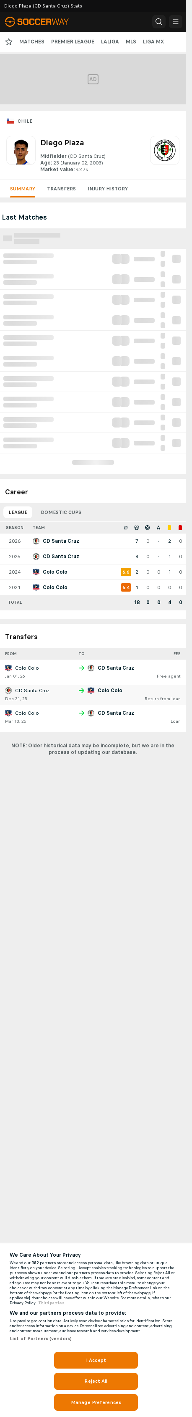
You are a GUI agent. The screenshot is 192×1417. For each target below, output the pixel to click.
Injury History (108, 189)
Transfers (61, 189)
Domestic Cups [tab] (61, 512)
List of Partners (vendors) (41, 1338)
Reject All (95, 1381)
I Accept (96, 1360)
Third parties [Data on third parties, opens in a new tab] (51, 1303)
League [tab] (17, 512)
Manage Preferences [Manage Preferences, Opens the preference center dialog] (96, 1402)
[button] (159, 21)
